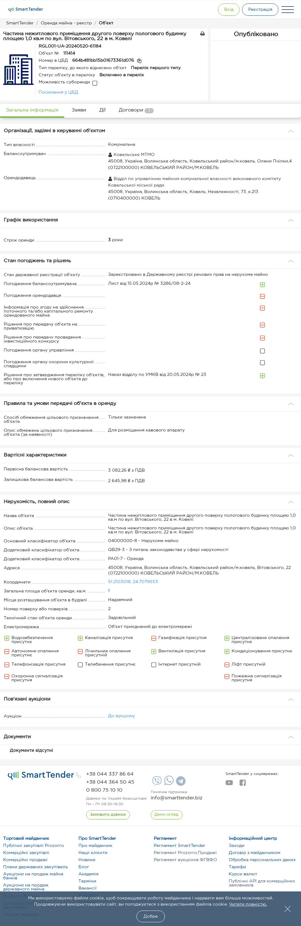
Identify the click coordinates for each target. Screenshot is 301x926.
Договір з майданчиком (254, 853)
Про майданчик (95, 846)
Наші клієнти (92, 853)
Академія (88, 874)
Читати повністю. (248, 904)
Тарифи (237, 867)
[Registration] (259, 9)
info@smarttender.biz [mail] (177, 798)
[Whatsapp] (168, 784)
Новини (86, 860)
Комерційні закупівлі (26, 853)
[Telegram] (180, 783)
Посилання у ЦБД (58, 92)
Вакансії (87, 888)
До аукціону (121, 716)
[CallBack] (108, 814)
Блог (83, 867)
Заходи (237, 846)
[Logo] (25, 9)
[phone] (110, 774)
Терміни (87, 881)
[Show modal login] (225, 9)
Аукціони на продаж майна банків (33, 876)
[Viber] (156, 783)
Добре (151, 916)
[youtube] (229, 784)
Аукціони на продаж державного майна (25, 887)
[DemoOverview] (167, 814)
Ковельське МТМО (131, 155)
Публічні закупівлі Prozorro (33, 846)
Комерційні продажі (25, 860)
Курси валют (243, 874)
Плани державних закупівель (35, 867)
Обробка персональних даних (262, 860)
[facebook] (242, 784)
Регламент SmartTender (179, 846)
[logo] (41, 775)
